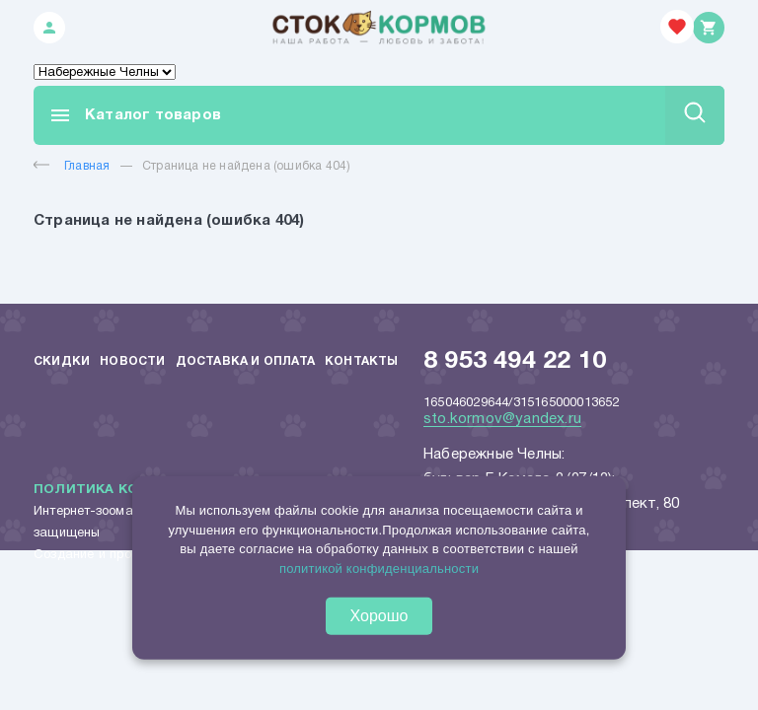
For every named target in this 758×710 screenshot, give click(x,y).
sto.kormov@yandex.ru (502, 419)
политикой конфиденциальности (379, 567)
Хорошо (379, 615)
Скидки (62, 361)
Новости (132, 361)
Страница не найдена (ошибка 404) (246, 166)
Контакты (362, 361)
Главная (72, 166)
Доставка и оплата (245, 361)
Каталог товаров (134, 115)
